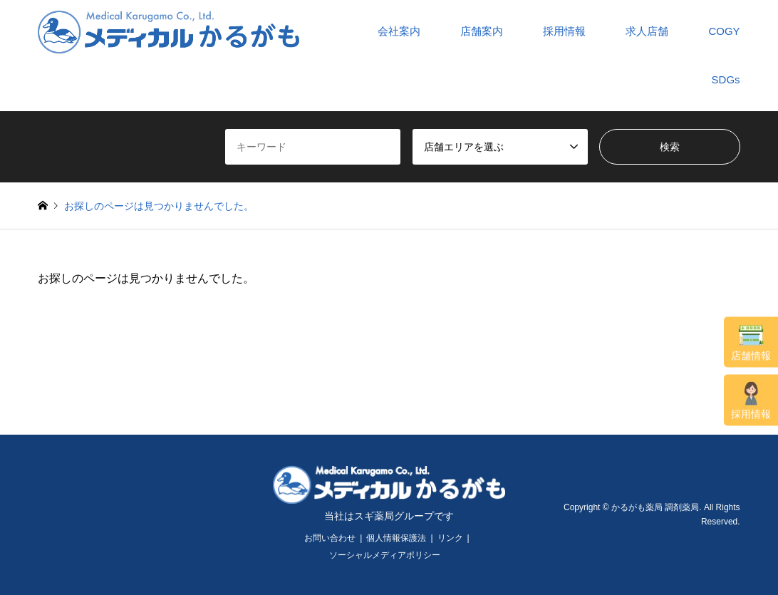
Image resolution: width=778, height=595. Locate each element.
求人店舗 (647, 31)
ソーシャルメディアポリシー (384, 555)
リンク (450, 538)
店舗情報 (751, 342)
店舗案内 (481, 31)
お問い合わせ (330, 538)
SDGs (726, 79)
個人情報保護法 (396, 538)
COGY (724, 31)
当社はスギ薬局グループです (389, 516)
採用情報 (751, 401)
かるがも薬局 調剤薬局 (655, 507)
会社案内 (399, 31)
